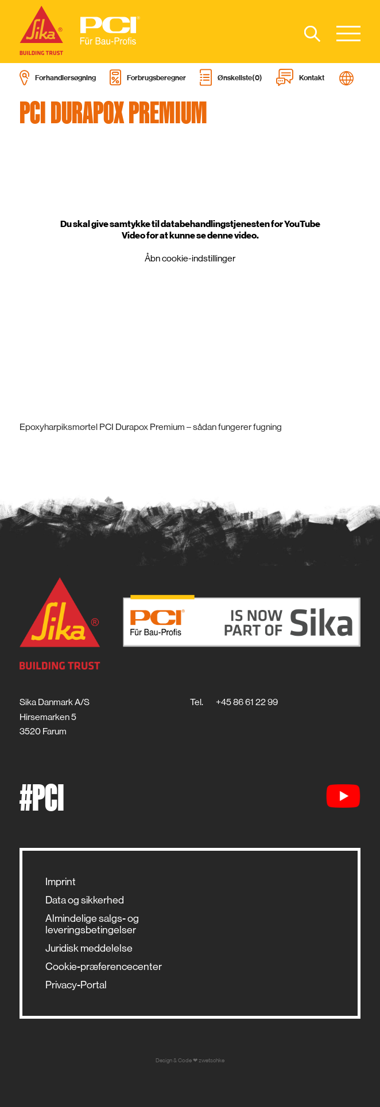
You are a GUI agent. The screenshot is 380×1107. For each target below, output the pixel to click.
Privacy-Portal (76, 985)
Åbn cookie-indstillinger (190, 258)
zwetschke (211, 1060)
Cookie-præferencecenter (103, 966)
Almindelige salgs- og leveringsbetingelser (92, 924)
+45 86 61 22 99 (247, 702)
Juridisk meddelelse (89, 948)
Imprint (60, 881)
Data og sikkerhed (84, 900)
